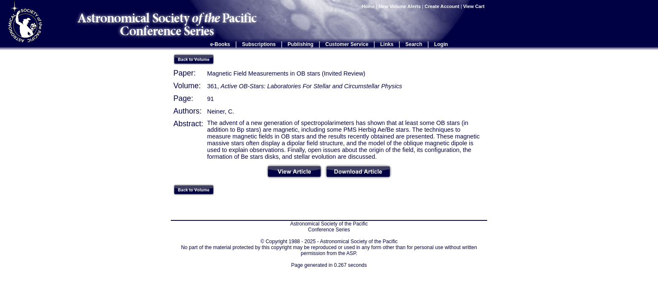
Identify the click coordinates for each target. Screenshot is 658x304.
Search (413, 44)
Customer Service (346, 44)
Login (441, 44)
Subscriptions (259, 44)
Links (387, 44)
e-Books (220, 44)
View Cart (474, 6)
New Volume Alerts (399, 6)
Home (368, 6)
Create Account (442, 6)
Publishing (300, 44)
